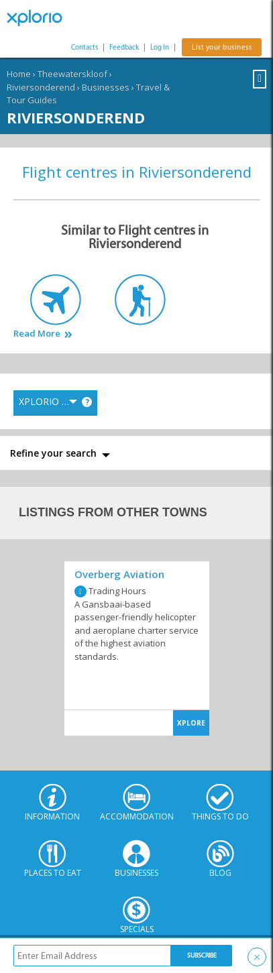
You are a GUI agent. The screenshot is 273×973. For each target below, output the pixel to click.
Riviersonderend (41, 87)
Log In (159, 47)
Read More (36, 333)
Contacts (84, 47)
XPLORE (191, 723)
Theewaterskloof (72, 74)
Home (19, 74)
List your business (222, 47)
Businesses (105, 87)
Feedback (124, 47)
